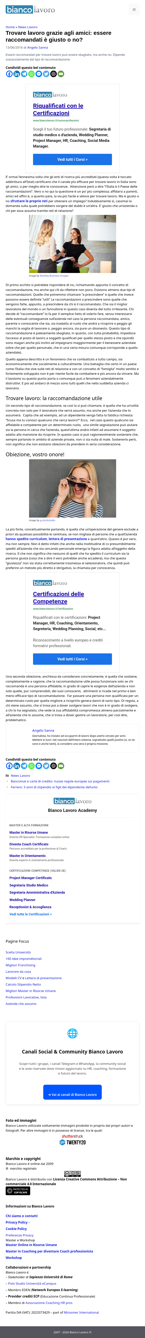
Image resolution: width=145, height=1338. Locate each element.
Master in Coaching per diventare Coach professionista (49, 1251)
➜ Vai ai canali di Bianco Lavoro (72, 1094)
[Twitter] (46, 74)
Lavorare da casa (18, 971)
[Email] (61, 74)
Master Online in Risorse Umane (31, 1245)
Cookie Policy (16, 1229)
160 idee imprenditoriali (24, 958)
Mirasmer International (81, 1312)
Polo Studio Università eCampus (32, 1283)
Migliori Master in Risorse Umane (31, 991)
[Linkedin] (16, 74)
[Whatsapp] (31, 74)
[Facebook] (9, 74)
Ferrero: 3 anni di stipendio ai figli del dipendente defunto (54, 787)
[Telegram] (24, 74)
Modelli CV (14, 978)
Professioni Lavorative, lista (26, 997)
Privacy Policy (17, 1222)
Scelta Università (18, 952)
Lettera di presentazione (43, 978)
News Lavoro (27, 27)
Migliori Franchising (20, 965)
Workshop (14, 1258)
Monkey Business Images (54, 275)
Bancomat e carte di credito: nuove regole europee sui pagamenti (60, 781)
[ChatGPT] (53, 74)
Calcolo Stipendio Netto (23, 984)
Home (10, 27)
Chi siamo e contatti (22, 1216)
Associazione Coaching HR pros (48, 1303)
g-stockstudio (47, 520)
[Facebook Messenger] (38, 74)
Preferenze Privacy (19, 1235)
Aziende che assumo (21, 1003)
